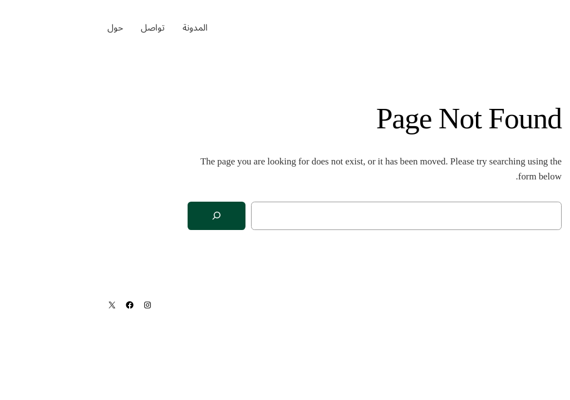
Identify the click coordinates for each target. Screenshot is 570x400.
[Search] (127, 216)
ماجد (534, 28)
